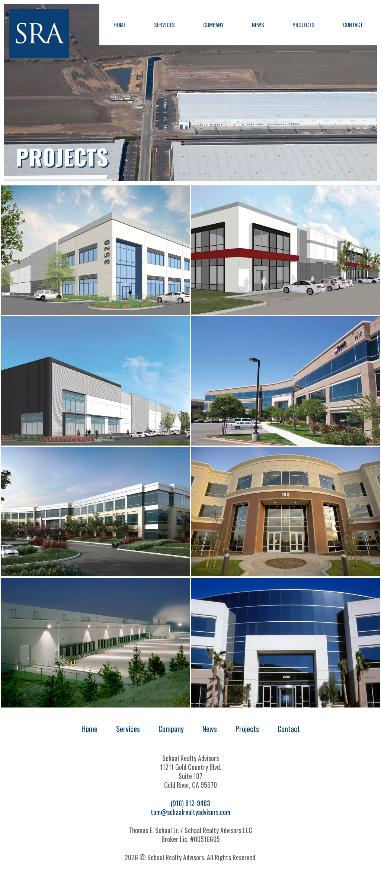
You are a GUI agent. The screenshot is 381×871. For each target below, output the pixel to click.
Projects (303, 24)
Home (119, 24)
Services (164, 24)
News (258, 24)
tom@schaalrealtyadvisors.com (190, 811)
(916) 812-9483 (190, 803)
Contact (353, 24)
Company (213, 24)
